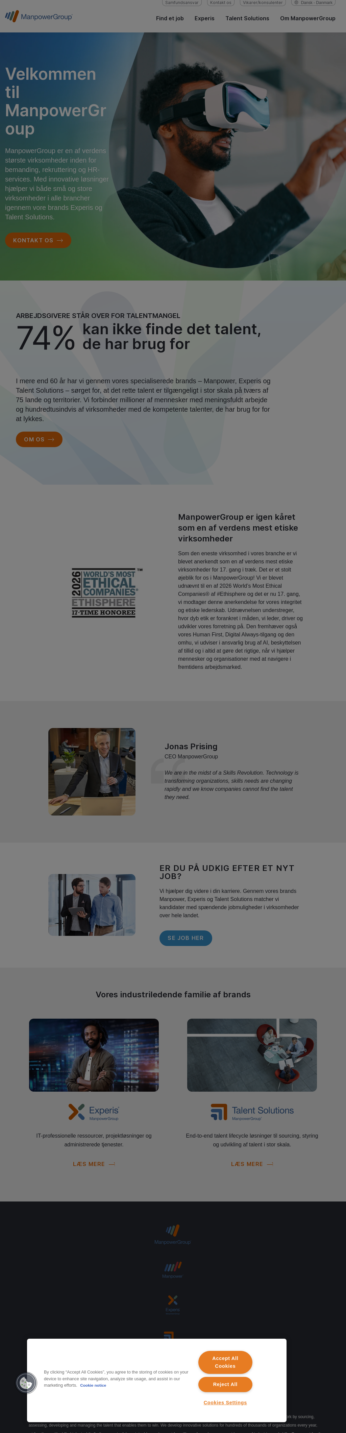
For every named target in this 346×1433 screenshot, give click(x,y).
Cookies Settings (225, 1402)
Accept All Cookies (225, 1362)
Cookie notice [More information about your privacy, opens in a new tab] (94, 1385)
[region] (157, 1380)
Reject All (225, 1384)
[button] (26, 1383)
